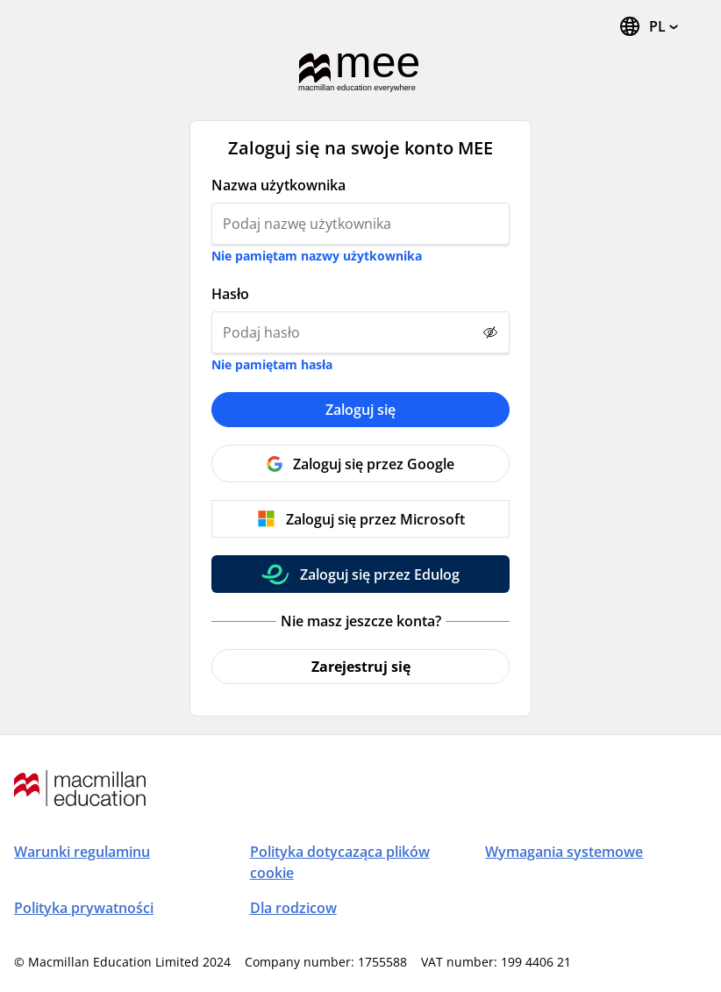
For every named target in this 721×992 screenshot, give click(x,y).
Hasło (230, 293)
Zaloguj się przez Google (373, 464)
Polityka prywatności (83, 907)
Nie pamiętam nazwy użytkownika (316, 255)
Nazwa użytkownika (278, 185)
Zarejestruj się (360, 666)
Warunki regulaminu (82, 851)
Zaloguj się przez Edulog (380, 574)
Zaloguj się (360, 409)
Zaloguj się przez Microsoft (375, 519)
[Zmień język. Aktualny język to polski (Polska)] (648, 26)
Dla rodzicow (293, 907)
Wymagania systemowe (564, 851)
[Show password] (490, 332)
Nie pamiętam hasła (271, 364)
